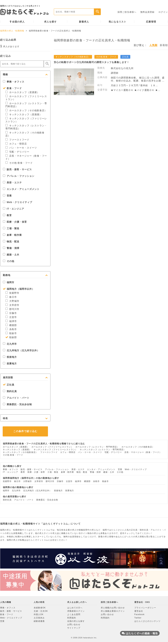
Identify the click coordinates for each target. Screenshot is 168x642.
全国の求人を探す (76, 621)
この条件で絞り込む (25, 431)
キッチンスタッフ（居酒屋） (23, 114)
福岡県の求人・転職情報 (12, 31)
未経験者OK (40, 608)
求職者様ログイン (76, 611)
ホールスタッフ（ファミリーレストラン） (52, 447)
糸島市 (11, 329)
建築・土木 (11, 254)
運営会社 (138, 611)
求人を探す (50, 22)
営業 (7, 195)
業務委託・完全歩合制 (17, 404)
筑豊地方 (10, 363)
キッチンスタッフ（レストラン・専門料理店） (103, 449)
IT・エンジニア (13, 208)
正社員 (8, 384)
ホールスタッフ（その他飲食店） (26, 110)
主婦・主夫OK (41, 611)
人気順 (153, 45)
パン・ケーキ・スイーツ (21, 147)
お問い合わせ (73, 624)
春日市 (11, 297)
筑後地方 (10, 357)
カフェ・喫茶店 (16, 143)
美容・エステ (12, 182)
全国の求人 (17, 21)
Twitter (137, 618)
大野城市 (12, 301)
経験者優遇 (39, 621)
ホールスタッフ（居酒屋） (22, 92)
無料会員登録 (147, 12)
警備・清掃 (11, 248)
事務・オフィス (13, 81)
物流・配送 (11, 241)
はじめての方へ (74, 608)
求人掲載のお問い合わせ (113, 608)
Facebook (139, 614)
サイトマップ (73, 628)
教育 (7, 215)
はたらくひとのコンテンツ (147, 621)
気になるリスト (117, 22)
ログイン (163, 12)
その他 (8, 261)
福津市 (11, 321)
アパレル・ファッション (18, 176)
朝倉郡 (11, 337)
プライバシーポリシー (145, 608)
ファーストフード (17, 139)
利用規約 (71, 618)
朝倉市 (11, 333)
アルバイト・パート (16, 397)
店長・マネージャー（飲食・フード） (142, 452)
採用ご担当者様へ (127, 12)
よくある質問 (73, 614)
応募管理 (151, 22)
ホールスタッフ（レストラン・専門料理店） (97, 447)
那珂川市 (12, 309)
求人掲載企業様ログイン (113, 611)
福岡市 (8, 282)
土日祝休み (39, 618)
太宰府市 (12, 305)
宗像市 (11, 313)
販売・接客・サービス (17, 169)
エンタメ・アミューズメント (21, 189)
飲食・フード (12, 88)
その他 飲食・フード (19, 163)
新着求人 (84, 22)
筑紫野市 (12, 293)
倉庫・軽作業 (12, 235)
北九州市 (10, 344)
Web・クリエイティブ (17, 202)
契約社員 (10, 391)
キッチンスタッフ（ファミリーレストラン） (55, 449)
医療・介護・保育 (15, 221)
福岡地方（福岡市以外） (18, 289)
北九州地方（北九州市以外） (21, 350)
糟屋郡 (11, 325)
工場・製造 (11, 228)
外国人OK (38, 614)
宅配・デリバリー (17, 151)
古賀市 (11, 317)
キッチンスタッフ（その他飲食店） (20, 452)
